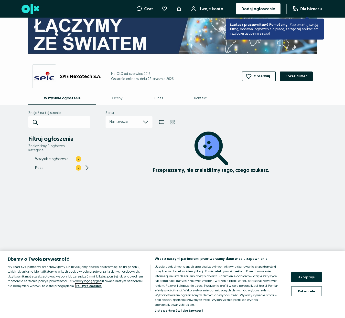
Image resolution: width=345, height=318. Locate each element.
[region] (172, 284)
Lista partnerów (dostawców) (179, 310)
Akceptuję (306, 277)
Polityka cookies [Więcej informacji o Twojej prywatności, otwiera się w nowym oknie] (89, 286)
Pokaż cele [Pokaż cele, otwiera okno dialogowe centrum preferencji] (306, 291)
